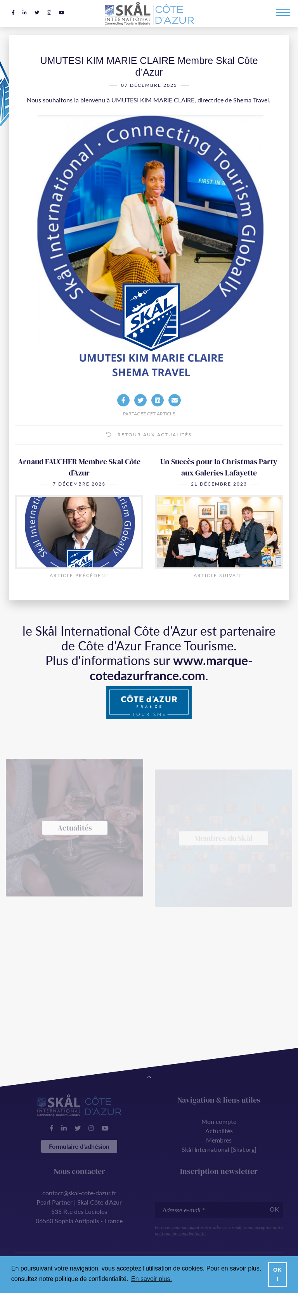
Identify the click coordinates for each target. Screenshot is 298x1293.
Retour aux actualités (149, 434)
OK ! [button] (277, 1274)
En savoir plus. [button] (151, 1279)
